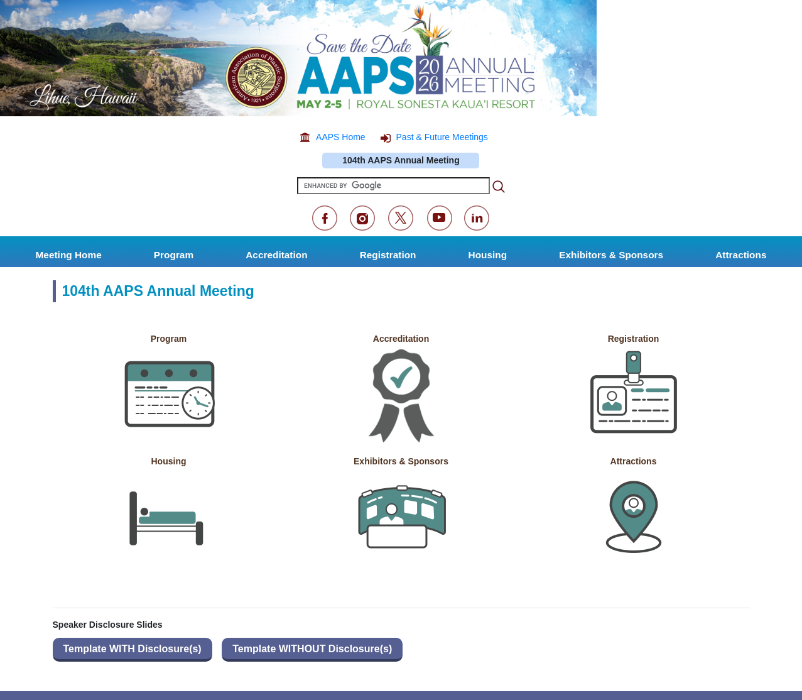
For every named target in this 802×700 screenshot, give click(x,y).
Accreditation (401, 339)
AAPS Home (341, 137)
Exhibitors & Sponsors (401, 461)
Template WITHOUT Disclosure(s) (312, 648)
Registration (633, 339)
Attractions (633, 461)
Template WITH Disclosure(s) (132, 648)
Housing (169, 461)
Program (169, 339)
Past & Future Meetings (442, 137)
